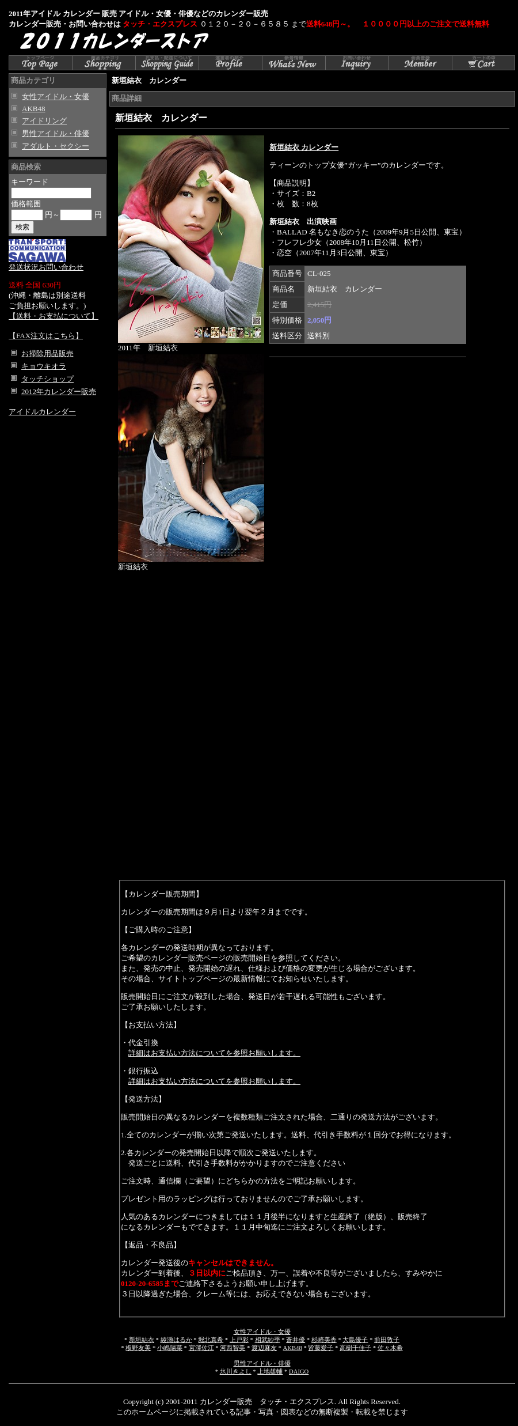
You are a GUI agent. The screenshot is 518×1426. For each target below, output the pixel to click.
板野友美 (138, 1348)
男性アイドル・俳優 (55, 133)
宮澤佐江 (201, 1348)
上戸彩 (239, 1340)
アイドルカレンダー (42, 411)
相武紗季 (267, 1340)
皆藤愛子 (320, 1348)
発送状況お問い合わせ (46, 263)
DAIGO (298, 1371)
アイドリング (44, 120)
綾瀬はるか (176, 1340)
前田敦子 (386, 1340)
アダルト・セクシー (55, 146)
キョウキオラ (43, 366)
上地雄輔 (270, 1371)
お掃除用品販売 (47, 353)
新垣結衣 (141, 1340)
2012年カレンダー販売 (58, 391)
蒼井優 (295, 1340)
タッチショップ (47, 379)
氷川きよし (236, 1371)
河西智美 (232, 1348)
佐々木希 (390, 1348)
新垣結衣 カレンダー (303, 147)
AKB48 (33, 108)
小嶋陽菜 (169, 1348)
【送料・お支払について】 (53, 316)
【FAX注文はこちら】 (46, 335)
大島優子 (355, 1340)
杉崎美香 (324, 1340)
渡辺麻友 (264, 1348)
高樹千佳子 (355, 1348)
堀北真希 (210, 1340)
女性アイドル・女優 (55, 96)
